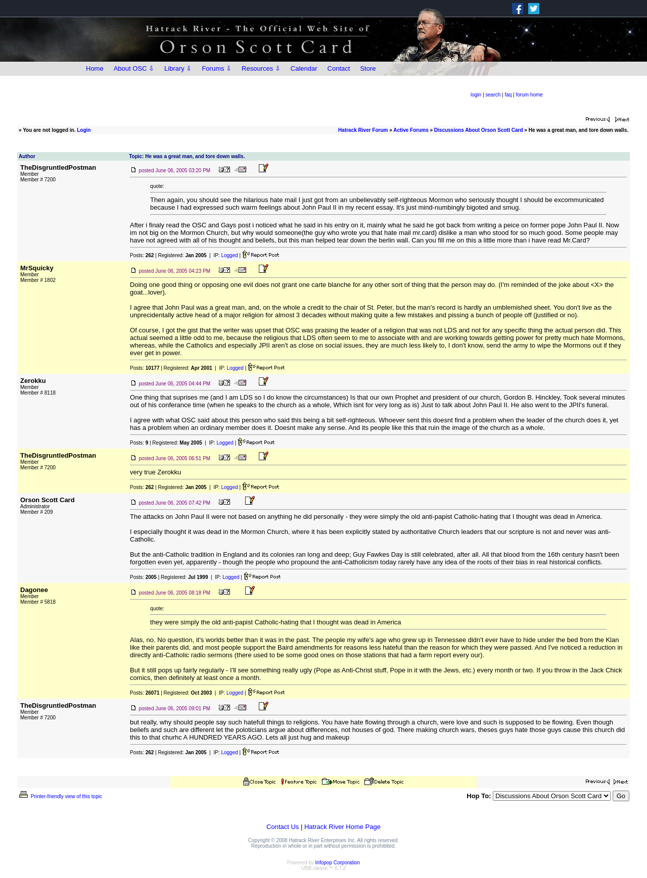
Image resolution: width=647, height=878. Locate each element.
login (476, 94)
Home (95, 68)
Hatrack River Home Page (342, 827)
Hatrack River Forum (363, 130)
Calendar (304, 68)
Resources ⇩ (261, 68)
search (492, 94)
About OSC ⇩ (134, 68)
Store (368, 68)
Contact (339, 68)
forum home (529, 94)
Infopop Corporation (337, 862)
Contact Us (282, 827)
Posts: (142, 255)
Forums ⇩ (217, 68)
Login (83, 130)
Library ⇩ (178, 68)
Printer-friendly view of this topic (60, 796)
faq (508, 94)
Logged (229, 255)
